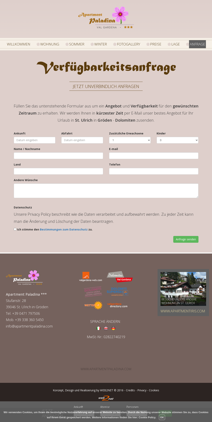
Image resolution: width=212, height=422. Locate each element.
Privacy (141, 388)
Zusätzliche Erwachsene (126, 131)
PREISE (153, 43)
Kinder (161, 131)
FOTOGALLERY (128, 43)
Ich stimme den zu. (55, 227)
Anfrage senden (186, 237)
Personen (133, 407)
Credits (130, 388)
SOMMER (79, 43)
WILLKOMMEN (26, 43)
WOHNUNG (54, 43)
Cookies (154, 388)
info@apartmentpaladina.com (29, 324)
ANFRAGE (194, 43)
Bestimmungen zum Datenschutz (64, 227)
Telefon (114, 162)
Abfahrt (67, 131)
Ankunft (20, 131)
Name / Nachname (27, 147)
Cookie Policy (147, 417)
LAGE (173, 43)
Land (17, 162)
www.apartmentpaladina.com (106, 367)
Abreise (105, 407)
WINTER (101, 43)
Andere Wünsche (26, 178)
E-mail (113, 147)
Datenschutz (23, 205)
